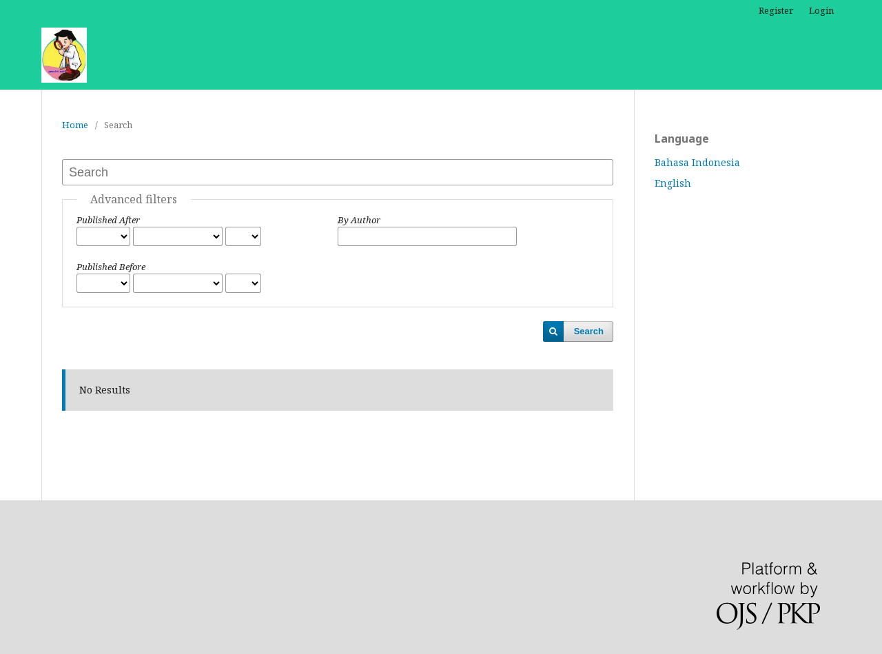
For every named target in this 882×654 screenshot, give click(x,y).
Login (821, 10)
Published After (108, 220)
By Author (359, 220)
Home (75, 125)
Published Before (110, 266)
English (673, 183)
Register (776, 10)
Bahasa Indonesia (697, 162)
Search (589, 331)
